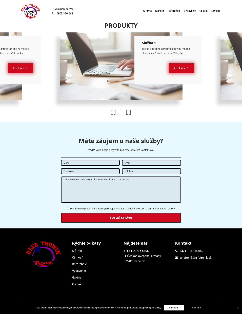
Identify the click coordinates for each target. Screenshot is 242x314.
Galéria (203, 10)
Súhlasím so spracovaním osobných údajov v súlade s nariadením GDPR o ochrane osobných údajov (122, 210)
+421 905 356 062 (191, 252)
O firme (147, 10)
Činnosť (159, 10)
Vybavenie (190, 10)
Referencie (174, 10)
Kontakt (215, 10)
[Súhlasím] (174, 307)
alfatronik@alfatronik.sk (196, 259)
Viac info (196, 307)
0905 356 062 (64, 13)
